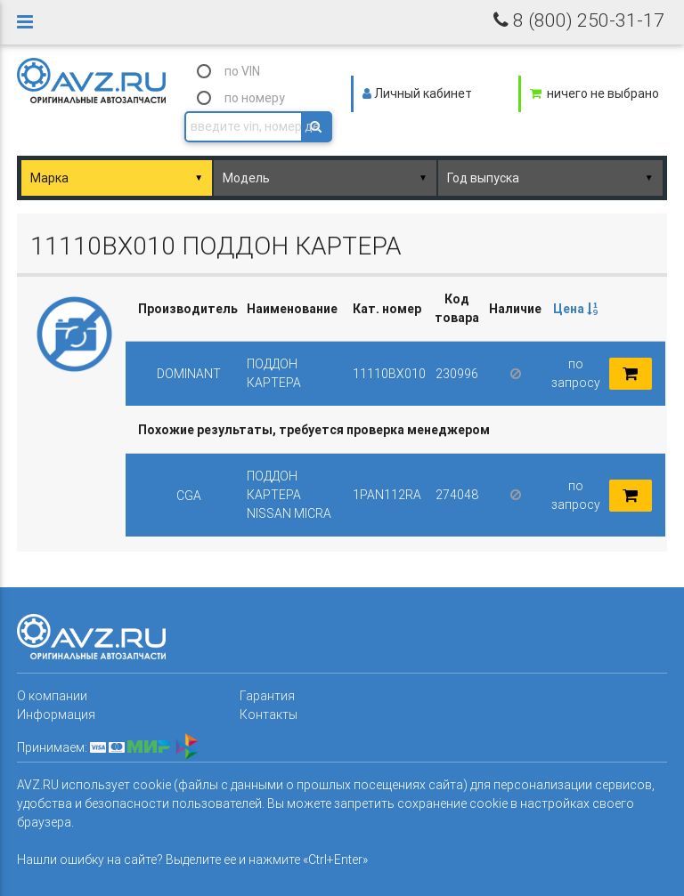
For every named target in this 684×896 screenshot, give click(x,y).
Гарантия (267, 696)
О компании (52, 696)
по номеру (254, 98)
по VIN (242, 71)
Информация (56, 714)
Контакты (268, 714)
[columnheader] (575, 309)
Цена (575, 309)
